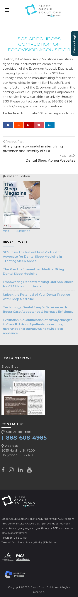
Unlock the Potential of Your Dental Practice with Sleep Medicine (36, 297)
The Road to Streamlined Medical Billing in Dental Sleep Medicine (35, 271)
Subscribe (23, 231)
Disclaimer (50, 542)
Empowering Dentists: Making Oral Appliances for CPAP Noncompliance (38, 284)
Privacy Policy (34, 542)
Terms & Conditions (12, 542)
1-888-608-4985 (24, 437)
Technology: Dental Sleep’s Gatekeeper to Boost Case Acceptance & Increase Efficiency (38, 309)
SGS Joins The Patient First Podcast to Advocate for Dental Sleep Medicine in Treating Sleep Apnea (32, 256)
